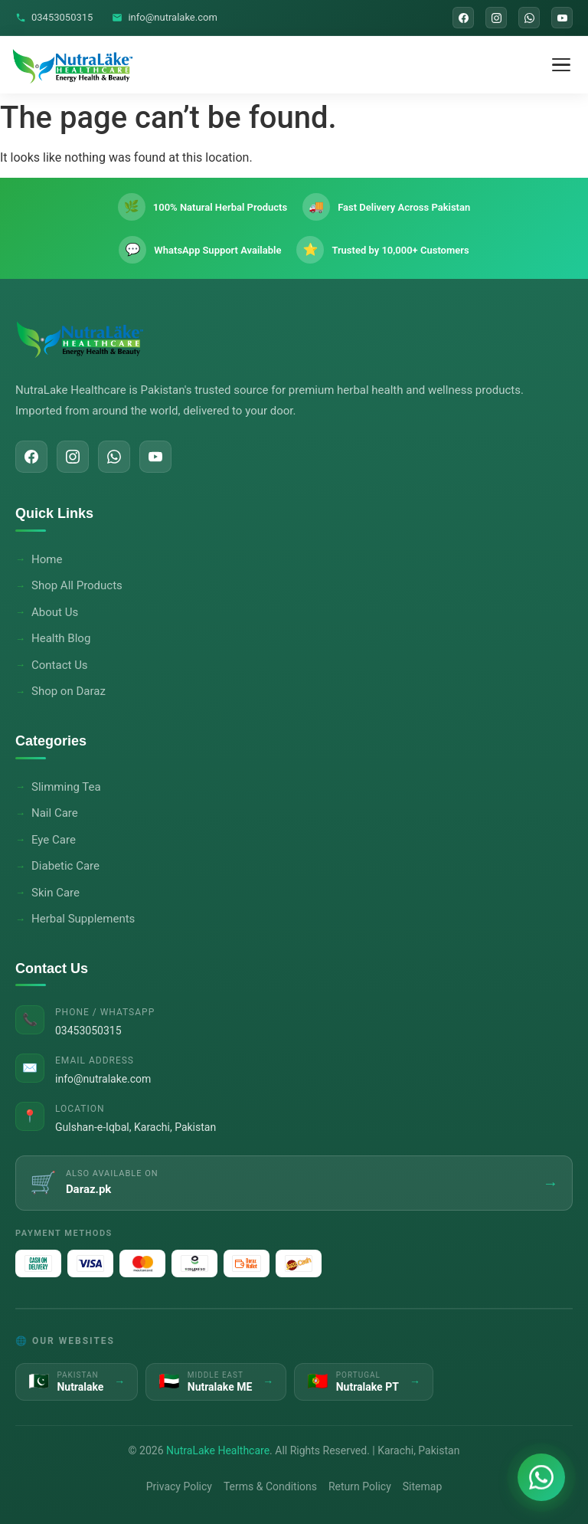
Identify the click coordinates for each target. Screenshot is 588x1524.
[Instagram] (496, 17)
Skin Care (55, 893)
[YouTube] (562, 17)
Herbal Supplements (83, 919)
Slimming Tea (66, 787)
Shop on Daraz (68, 691)
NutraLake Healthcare (218, 1450)
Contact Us (59, 665)
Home (46, 559)
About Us (54, 612)
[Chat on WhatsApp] (541, 1477)
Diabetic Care (65, 866)
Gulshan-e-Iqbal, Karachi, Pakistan (135, 1127)
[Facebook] (463, 17)
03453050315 (54, 17)
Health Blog (60, 638)
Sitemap (422, 1486)
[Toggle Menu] (561, 65)
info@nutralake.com (164, 17)
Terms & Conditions (270, 1486)
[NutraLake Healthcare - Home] (73, 65)
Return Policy (359, 1486)
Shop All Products (76, 585)
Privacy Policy (179, 1486)
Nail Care (54, 813)
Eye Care (53, 840)
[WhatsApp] (529, 17)
